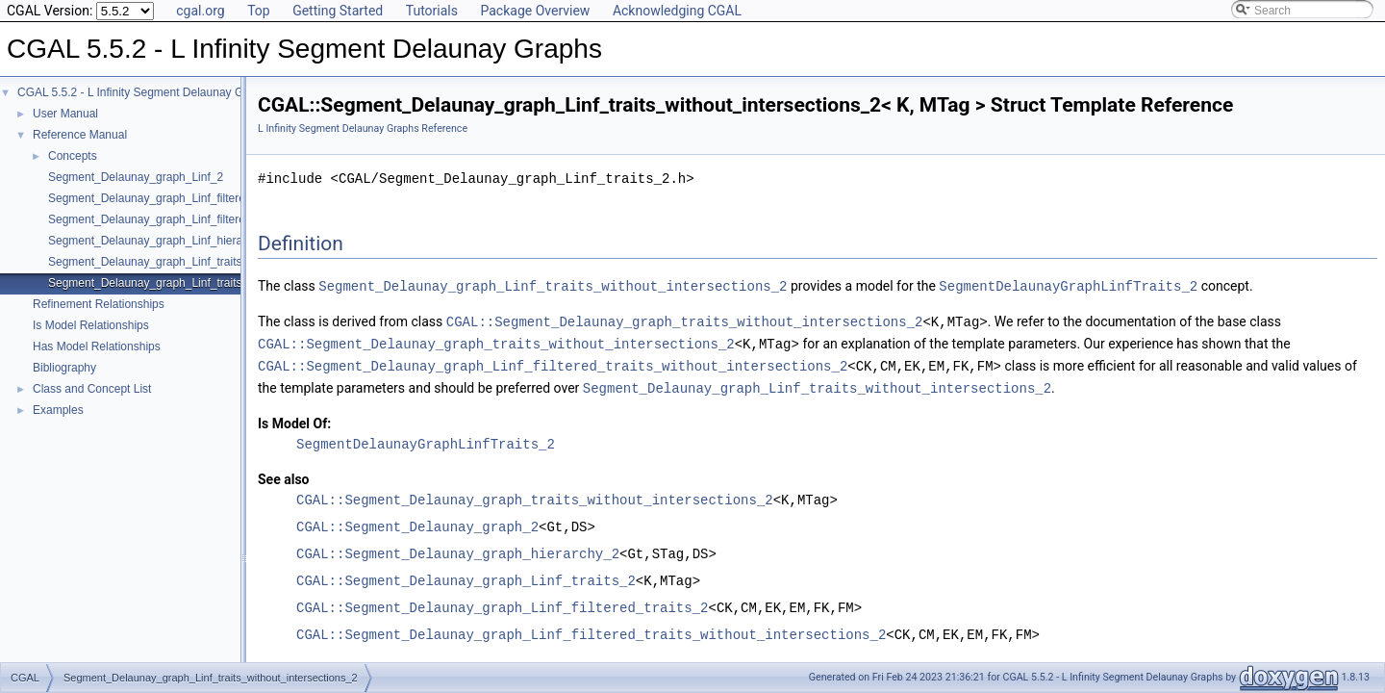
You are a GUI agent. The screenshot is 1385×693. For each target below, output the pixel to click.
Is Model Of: (294, 418)
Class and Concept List (92, 389)
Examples (58, 410)
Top (258, 10)
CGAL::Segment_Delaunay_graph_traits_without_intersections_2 (684, 320)
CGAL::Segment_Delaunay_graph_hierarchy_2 (457, 549)
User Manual (65, 113)
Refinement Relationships (98, 304)
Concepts (72, 156)
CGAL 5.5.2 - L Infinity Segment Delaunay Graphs (144, 92)
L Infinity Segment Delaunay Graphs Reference (362, 128)
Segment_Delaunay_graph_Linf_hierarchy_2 (162, 240)
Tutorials (432, 10)
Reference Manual (80, 134)
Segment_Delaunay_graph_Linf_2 (135, 177)
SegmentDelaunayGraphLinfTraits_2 (1068, 285)
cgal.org (200, 10)
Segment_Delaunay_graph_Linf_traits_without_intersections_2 (208, 283)
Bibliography (64, 367)
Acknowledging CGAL (677, 10)
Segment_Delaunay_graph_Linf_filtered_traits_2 (172, 198)
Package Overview (535, 10)
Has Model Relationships (97, 346)
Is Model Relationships (91, 325)
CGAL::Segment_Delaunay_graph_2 (417, 522)
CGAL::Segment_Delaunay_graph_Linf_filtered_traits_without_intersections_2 (552, 362)
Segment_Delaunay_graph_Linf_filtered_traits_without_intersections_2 (229, 219)
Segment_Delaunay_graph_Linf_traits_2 (151, 262)
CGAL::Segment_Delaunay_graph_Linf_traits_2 (466, 576)
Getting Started (337, 10)
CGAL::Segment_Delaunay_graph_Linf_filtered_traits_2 (502, 603)
